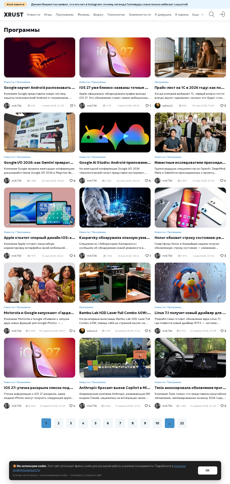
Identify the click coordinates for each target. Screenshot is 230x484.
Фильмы (84, 14)
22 (182, 423)
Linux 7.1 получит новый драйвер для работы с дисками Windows (190, 313)
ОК (207, 470)
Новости (33, 14)
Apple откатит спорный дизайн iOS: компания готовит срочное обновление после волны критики (39, 237)
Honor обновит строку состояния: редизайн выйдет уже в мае (190, 237)
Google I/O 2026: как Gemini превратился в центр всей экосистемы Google (39, 162)
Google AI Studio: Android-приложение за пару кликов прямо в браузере (115, 162)
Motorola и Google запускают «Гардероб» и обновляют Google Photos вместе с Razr (39, 313)
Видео (98, 14)
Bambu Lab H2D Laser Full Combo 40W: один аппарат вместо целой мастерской (115, 313)
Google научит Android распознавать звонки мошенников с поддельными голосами (39, 87)
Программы (65, 14)
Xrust (14, 14)
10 (157, 423)
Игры (48, 14)
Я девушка (163, 14)
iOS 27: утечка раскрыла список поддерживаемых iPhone (39, 388)
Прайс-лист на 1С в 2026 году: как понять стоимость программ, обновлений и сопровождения (190, 87)
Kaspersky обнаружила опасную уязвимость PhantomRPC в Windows (115, 237)
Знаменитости (140, 14)
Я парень (182, 14)
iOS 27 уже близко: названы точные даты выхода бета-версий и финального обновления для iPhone (115, 87)
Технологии (116, 14)
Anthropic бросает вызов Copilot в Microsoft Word (115, 388)
